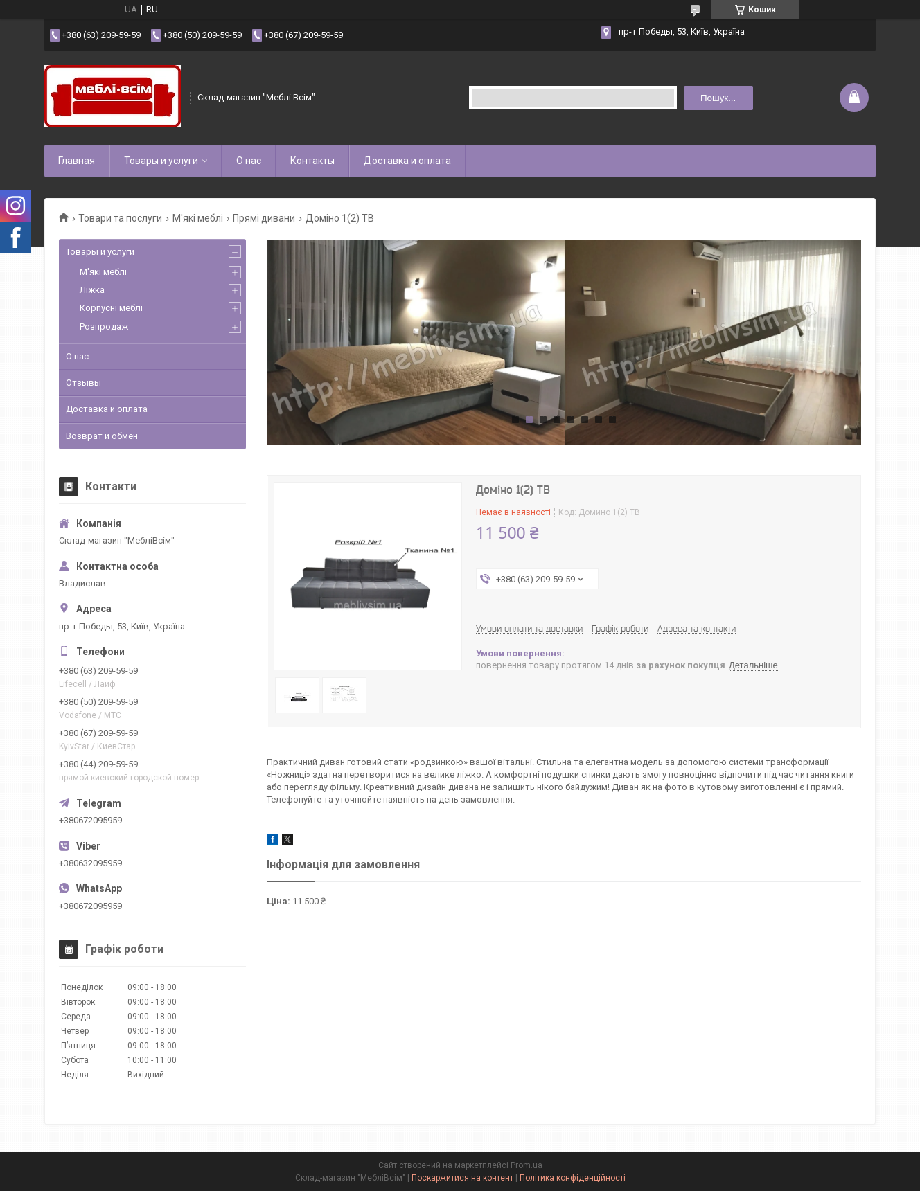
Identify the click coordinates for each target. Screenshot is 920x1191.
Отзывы (83, 382)
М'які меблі (197, 218)
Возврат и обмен (102, 436)
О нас (248, 160)
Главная (76, 160)
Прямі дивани (264, 218)
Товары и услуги (161, 160)
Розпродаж (104, 326)
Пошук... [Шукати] (718, 98)
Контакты (312, 160)
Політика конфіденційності (573, 1178)
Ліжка (92, 290)
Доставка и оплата (407, 160)
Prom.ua (526, 1165)
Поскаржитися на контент (462, 1178)
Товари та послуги (120, 218)
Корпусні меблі (111, 308)
